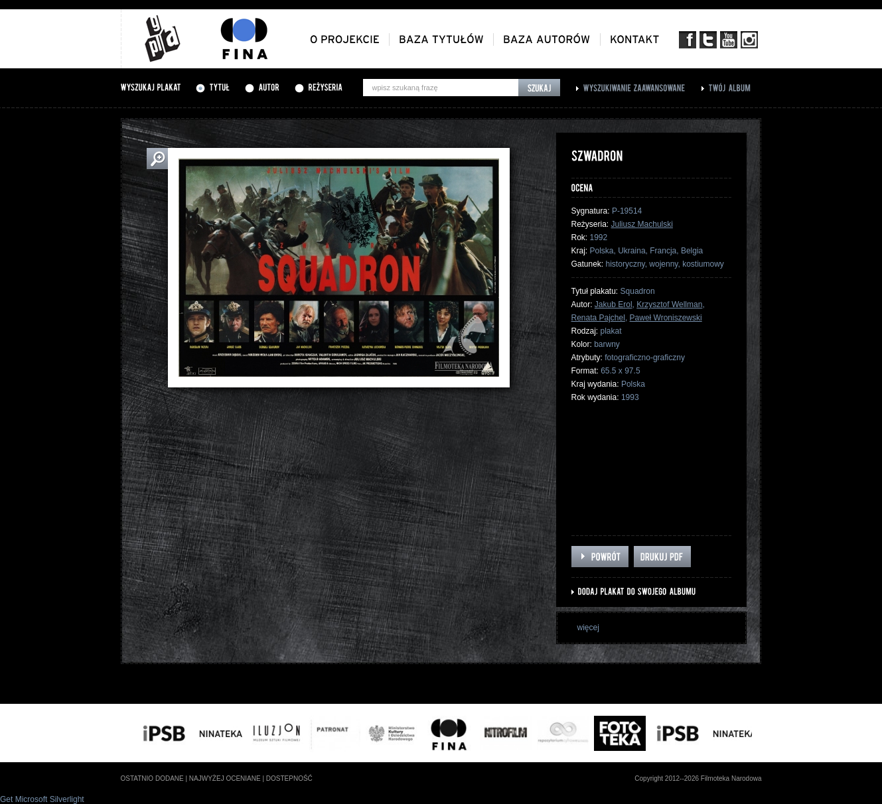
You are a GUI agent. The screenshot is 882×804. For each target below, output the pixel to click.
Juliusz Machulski (642, 224)
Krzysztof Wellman (669, 304)
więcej (588, 627)
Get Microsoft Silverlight (42, 799)
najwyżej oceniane (225, 778)
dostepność (289, 778)
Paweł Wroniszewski (666, 317)
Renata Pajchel (598, 317)
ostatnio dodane (152, 778)
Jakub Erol (613, 304)
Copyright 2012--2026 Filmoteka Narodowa (697, 778)
